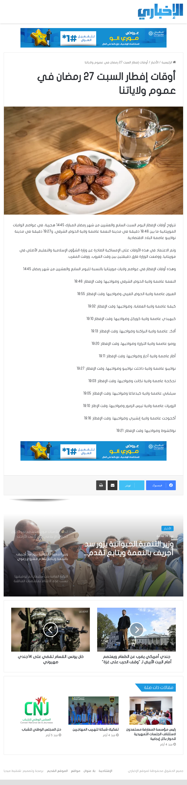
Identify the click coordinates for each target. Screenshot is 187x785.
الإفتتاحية (105, 776)
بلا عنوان (89, 776)
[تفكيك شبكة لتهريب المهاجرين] (93, 716)
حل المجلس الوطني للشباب (41, 735)
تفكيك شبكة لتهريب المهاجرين (96, 735)
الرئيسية (168, 62)
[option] (93, 547)
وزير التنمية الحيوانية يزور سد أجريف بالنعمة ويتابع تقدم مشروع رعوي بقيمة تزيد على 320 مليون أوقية (126, 548)
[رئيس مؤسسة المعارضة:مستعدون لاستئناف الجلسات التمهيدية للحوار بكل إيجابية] (151, 716)
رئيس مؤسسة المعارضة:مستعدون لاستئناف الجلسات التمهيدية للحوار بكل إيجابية (151, 739)
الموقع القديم (57, 776)
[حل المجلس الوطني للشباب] (36, 716)
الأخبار (155, 62)
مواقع (75, 776)
